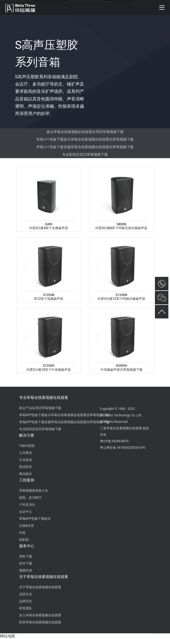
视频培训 (25, 570)
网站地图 (7, 636)
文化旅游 (25, 460)
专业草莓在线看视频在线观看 (43, 397)
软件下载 (25, 563)
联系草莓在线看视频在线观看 (40, 622)
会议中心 (25, 512)
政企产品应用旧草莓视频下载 (40, 408)
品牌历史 (25, 601)
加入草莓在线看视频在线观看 (40, 615)
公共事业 (25, 453)
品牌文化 (25, 594)
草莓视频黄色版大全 (33, 490)
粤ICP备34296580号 (114, 441)
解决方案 (26, 435)
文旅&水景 (26, 526)
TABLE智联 (27, 446)
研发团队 (25, 608)
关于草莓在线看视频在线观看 (43, 577)
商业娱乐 (25, 474)
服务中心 (26, 546)
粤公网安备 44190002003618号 (122, 448)
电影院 (24, 540)
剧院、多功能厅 (30, 497)
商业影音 (25, 467)
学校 (22, 533)
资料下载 (25, 556)
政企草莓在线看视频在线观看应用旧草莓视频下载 (85, 132)
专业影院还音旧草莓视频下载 (85, 154)
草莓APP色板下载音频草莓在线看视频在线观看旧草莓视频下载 (85, 147)
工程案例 (26, 480)
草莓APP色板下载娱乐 (35, 519)
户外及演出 (27, 505)
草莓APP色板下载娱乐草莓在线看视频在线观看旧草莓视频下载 (85, 139)
